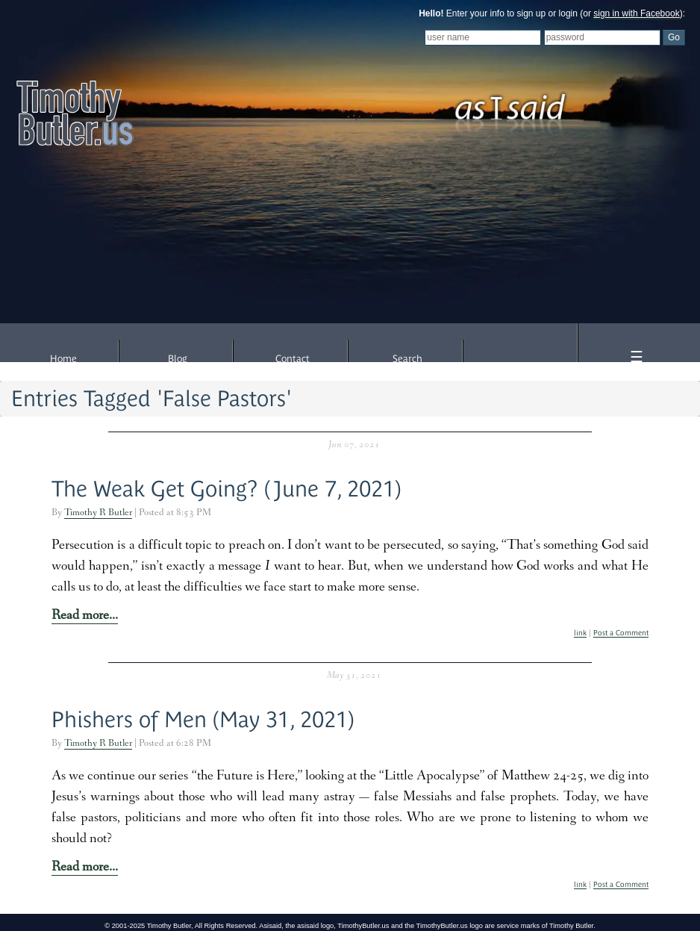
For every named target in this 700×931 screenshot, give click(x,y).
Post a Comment (621, 633)
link (580, 633)
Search (407, 358)
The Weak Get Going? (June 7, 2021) (226, 488)
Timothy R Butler (98, 513)
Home (63, 358)
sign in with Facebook (636, 13)
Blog (177, 358)
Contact (292, 358)
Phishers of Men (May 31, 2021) (202, 719)
